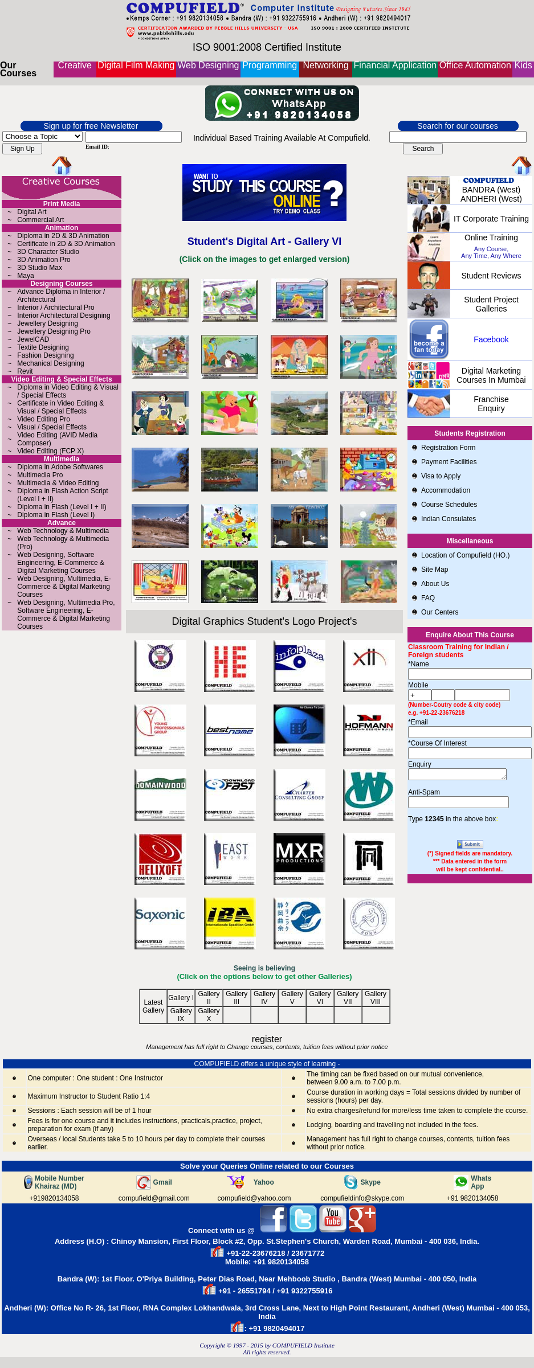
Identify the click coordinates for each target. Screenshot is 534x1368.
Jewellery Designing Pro (54, 331)
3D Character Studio (48, 252)
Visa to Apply (440, 476)
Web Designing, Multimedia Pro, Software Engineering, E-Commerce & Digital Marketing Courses (66, 614)
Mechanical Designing (50, 363)
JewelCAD (33, 339)
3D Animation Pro (43, 260)
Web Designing (208, 65)
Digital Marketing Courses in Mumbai (490, 375)
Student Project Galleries (491, 304)
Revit (24, 371)
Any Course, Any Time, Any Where (491, 252)
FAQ (428, 598)
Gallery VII (347, 998)
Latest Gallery (153, 1006)
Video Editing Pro (43, 419)
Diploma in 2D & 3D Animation (63, 236)
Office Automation (475, 65)
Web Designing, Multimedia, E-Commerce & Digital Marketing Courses (64, 587)
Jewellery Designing (47, 323)
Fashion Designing (45, 355)
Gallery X (208, 1015)
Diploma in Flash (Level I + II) (61, 507)
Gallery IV (264, 998)
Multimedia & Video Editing (58, 483)
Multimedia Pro (40, 475)
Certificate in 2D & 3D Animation (66, 244)
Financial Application (395, 65)
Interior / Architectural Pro (55, 308)
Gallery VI (320, 998)
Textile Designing (43, 347)
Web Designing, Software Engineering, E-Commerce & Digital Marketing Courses (60, 563)
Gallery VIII (375, 998)
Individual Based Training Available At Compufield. (281, 137)
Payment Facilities (448, 462)
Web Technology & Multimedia (63, 531)
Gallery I (181, 998)
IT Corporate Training (491, 218)
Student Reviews (491, 275)
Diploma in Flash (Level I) (56, 515)
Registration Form (448, 448)
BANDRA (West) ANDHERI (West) (491, 194)
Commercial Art (40, 220)
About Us (436, 584)
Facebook (491, 339)
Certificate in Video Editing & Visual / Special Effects (60, 407)
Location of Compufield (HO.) (465, 555)
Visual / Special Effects (52, 427)
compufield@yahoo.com (254, 1198)
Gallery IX (181, 1015)
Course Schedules (449, 505)
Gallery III (236, 998)
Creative (75, 65)
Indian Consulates (448, 519)
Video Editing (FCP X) (50, 451)
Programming (269, 65)
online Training (491, 237)
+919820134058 (54, 1198)
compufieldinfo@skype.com (362, 1198)
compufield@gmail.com (154, 1198)
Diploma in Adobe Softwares (60, 467)
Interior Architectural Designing (63, 316)
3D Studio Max (39, 268)
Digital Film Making (135, 65)
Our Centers (439, 612)
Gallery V (292, 998)
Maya (25, 276)
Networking (326, 65)
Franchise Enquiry (491, 404)
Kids (523, 65)
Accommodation (445, 490)
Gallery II (208, 998)
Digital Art (31, 212)
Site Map (434, 570)
